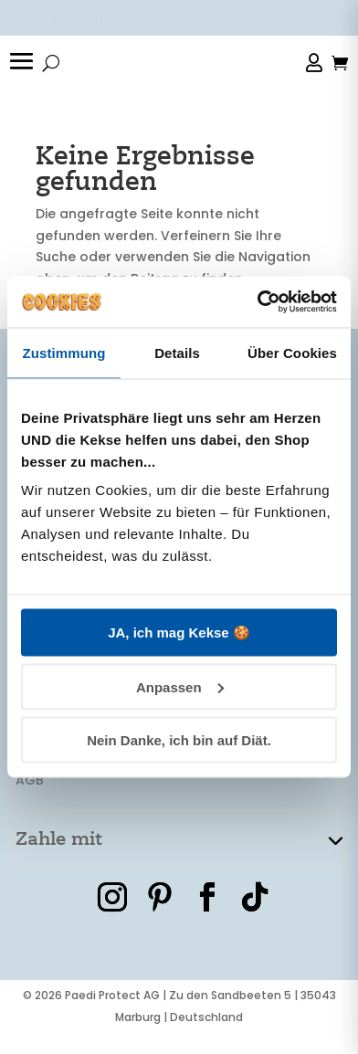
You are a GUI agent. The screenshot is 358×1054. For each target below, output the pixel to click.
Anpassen (180, 686)
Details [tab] (177, 352)
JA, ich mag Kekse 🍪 (179, 632)
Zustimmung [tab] (64, 352)
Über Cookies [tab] (292, 352)
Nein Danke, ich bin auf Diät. (179, 740)
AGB (30, 780)
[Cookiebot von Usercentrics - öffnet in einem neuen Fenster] (257, 302)
